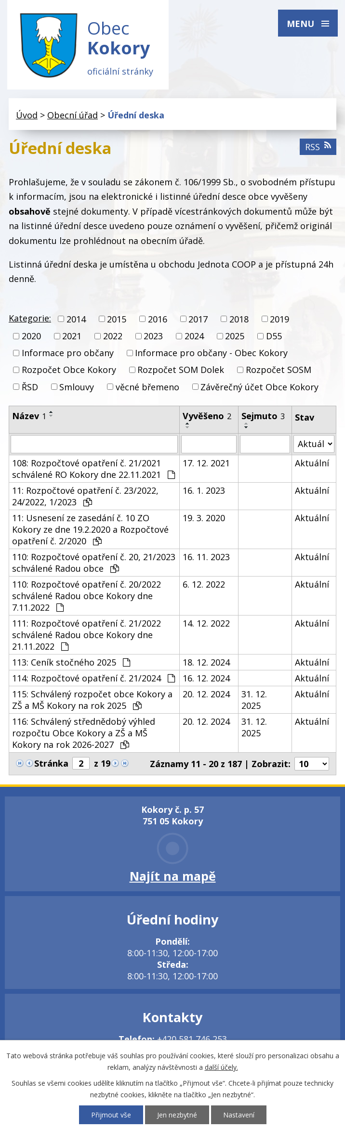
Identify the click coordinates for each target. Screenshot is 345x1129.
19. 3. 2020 (204, 518)
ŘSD (30, 387)
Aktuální (312, 463)
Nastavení (238, 1114)
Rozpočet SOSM (278, 370)
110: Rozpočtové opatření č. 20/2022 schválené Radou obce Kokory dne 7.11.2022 (86, 595)
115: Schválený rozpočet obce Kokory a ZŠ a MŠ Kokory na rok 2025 (92, 699)
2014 (76, 319)
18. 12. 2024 (206, 662)
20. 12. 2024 (206, 694)
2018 (239, 319)
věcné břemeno (147, 387)
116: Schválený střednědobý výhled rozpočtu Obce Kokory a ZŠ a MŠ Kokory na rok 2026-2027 (83, 733)
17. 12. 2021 (206, 463)
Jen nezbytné (177, 1114)
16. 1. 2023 (204, 490)
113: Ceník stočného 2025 (71, 662)
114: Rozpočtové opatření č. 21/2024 (93, 678)
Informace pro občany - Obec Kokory (211, 353)
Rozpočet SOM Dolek (180, 370)
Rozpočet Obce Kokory (69, 370)
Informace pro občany (68, 353)
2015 (116, 319)
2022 (112, 336)
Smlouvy (76, 387)
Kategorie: (30, 318)
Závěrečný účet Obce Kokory (259, 387)
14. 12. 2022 (206, 623)
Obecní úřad (72, 115)
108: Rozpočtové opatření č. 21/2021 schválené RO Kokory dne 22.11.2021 (93, 468)
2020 (31, 336)
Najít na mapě (173, 876)
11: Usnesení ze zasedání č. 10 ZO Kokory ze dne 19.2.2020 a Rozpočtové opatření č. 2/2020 (90, 529)
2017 (198, 319)
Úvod (27, 115)
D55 (274, 336)
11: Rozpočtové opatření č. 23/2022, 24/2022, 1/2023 (85, 496)
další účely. (221, 1067)
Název (29, 416)
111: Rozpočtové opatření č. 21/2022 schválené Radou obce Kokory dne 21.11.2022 (86, 634)
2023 (153, 336)
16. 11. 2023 (206, 557)
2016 (157, 319)
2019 (279, 319)
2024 (194, 336)
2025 (234, 336)
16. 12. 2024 (206, 678)
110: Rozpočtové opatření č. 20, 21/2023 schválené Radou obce (93, 562)
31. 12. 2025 (254, 699)
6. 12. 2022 (204, 584)
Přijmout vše (111, 1114)
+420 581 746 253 (192, 1039)
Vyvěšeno (207, 416)
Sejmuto (263, 416)
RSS (318, 147)
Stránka (51, 763)
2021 (71, 336)
